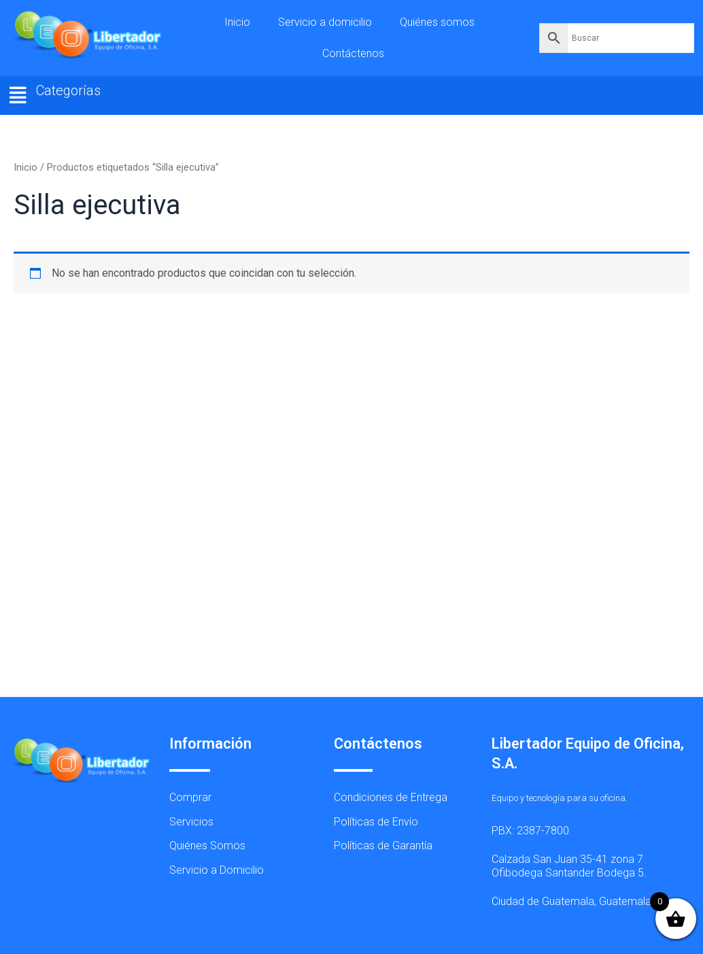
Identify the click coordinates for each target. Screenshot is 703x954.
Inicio (237, 22)
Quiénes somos (437, 22)
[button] (18, 95)
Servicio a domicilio (325, 22)
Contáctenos (353, 53)
